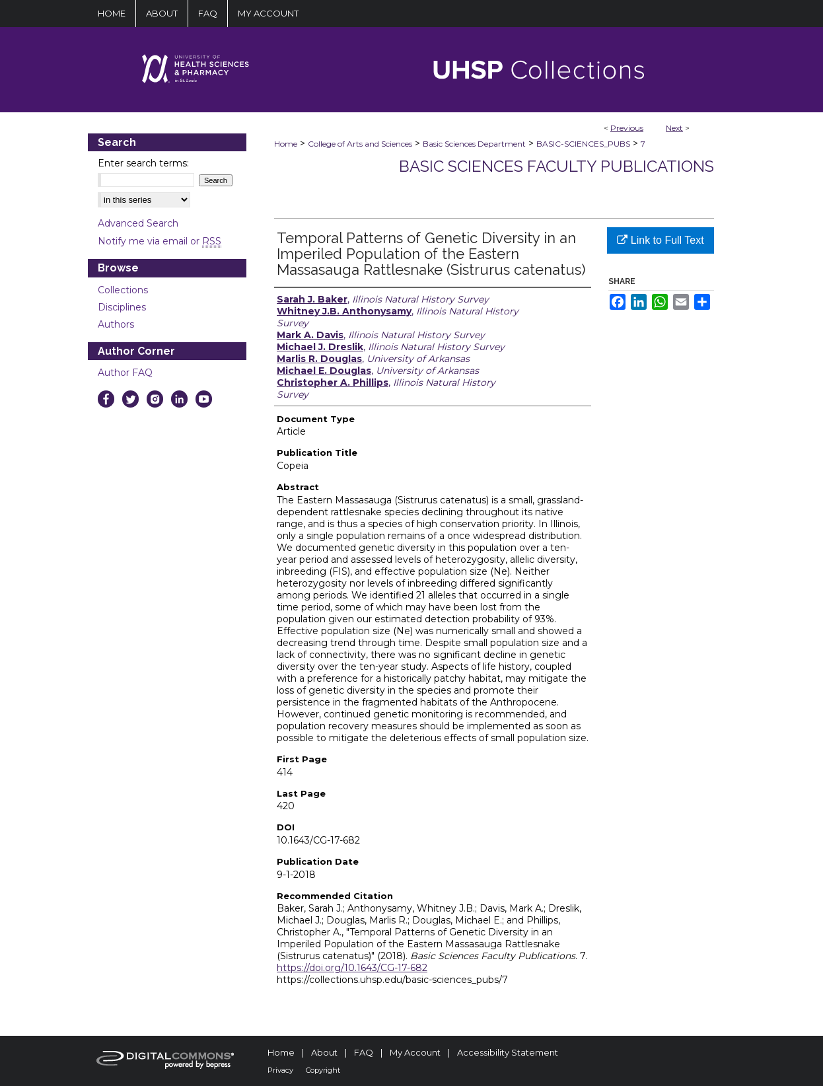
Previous (626, 128)
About (324, 1052)
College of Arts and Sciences (360, 144)
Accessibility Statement (507, 1052)
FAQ (363, 1052)
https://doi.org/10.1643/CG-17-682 (352, 968)
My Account (415, 1052)
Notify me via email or (159, 241)
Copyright (323, 1070)
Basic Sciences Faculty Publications (556, 166)
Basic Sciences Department (474, 144)
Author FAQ (125, 373)
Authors (116, 324)
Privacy (280, 1070)
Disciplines (122, 307)
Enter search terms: (143, 163)
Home (285, 144)
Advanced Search (138, 223)
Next (674, 128)
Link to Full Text (660, 240)
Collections (123, 290)
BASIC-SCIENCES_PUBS (583, 144)
